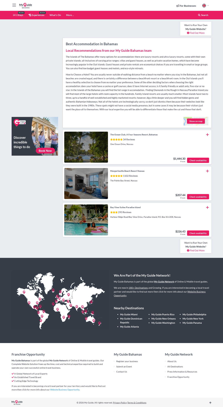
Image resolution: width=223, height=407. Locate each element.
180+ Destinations (138, 287)
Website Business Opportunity (64, 389)
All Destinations (175, 366)
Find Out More (196, 32)
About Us (171, 361)
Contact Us (121, 371)
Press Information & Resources (182, 371)
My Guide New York (193, 318)
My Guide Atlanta (129, 326)
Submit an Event (124, 366)
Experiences (36, 15)
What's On (55, 15)
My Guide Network (164, 281)
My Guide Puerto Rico (163, 314)
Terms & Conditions (136, 402)
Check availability (198, 160)
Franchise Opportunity (178, 377)
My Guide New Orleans (163, 318)
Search (203, 15)
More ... (70, 15)
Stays (18, 15)
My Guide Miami (129, 314)
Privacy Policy (120, 402)
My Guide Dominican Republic (131, 320)
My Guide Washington (163, 322)
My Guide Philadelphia (194, 314)
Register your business (127, 361)
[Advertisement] (35, 68)
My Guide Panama (192, 322)
